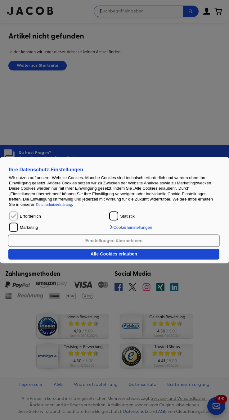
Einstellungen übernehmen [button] (114, 240)
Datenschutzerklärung (54, 204)
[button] (130, 227)
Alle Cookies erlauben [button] (114, 254)
